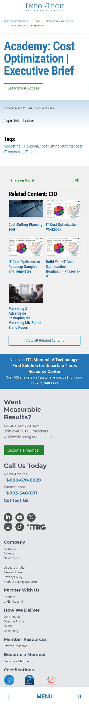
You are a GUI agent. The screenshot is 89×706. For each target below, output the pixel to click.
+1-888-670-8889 (22, 480)
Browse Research (16, 646)
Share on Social (44, 180)
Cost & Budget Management (26, 25)
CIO (37, 20)
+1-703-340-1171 (20, 493)
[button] (44, 696)
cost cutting (50, 146)
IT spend (32, 152)
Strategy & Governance (59, 20)
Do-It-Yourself (13, 616)
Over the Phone (14, 621)
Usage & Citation (15, 567)
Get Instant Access (23, 88)
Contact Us (16, 500)
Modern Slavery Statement (21, 581)
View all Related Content (44, 340)
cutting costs (72, 146)
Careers (9, 553)
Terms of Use (13, 572)
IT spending (13, 152)
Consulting (11, 631)
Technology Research (16, 20)
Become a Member (23, 450)
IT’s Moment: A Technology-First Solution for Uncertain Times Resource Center (45, 365)
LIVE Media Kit (13, 601)
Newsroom (11, 558)
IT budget (30, 146)
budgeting (12, 146)
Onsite (8, 626)
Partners (9, 597)
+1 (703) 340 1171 (44, 383)
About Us (10, 548)
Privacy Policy (13, 577)
